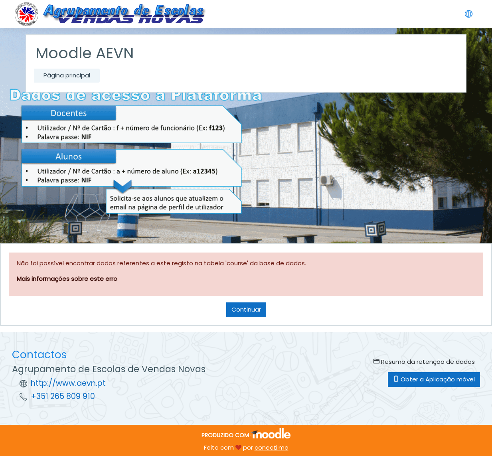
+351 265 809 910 (63, 396)
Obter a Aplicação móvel (434, 379)
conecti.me (271, 447)
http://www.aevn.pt (68, 383)
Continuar (246, 309)
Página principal (66, 75)
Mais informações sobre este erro (67, 278)
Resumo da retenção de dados (424, 361)
